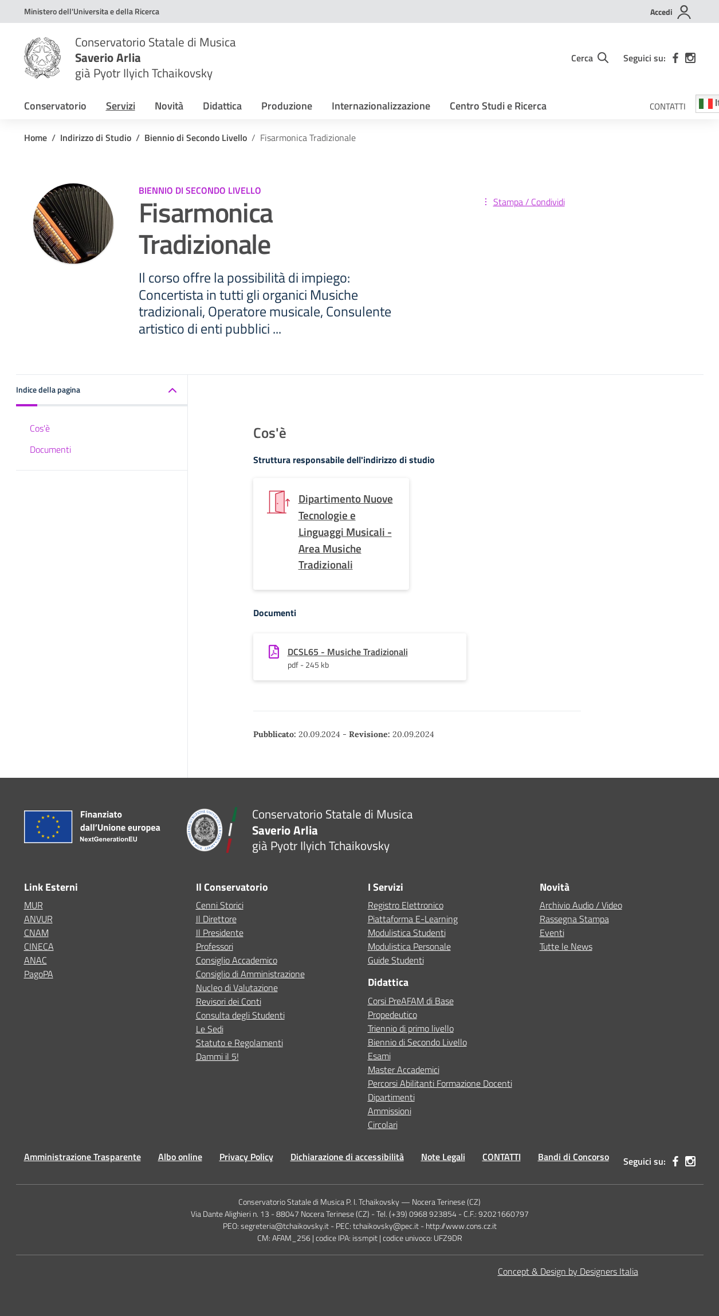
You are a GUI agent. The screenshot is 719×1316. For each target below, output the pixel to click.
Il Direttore (216, 919)
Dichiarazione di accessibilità (347, 1157)
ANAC (35, 960)
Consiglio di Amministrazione (250, 974)
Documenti (50, 449)
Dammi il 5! (217, 1056)
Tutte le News (566, 946)
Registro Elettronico (405, 905)
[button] (102, 390)
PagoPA (38, 974)
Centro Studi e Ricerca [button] (498, 105)
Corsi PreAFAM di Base (411, 1001)
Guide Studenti (396, 960)
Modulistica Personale (409, 946)
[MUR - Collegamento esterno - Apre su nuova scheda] (91, 11)
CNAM (36, 932)
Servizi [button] (120, 105)
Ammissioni (389, 1111)
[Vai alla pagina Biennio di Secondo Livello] (195, 137)
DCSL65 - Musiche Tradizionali (348, 652)
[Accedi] (671, 12)
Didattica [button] (222, 105)
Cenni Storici (219, 905)
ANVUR (38, 919)
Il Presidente (219, 932)
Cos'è (40, 428)
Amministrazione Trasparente (82, 1157)
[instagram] (690, 58)
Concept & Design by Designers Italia (568, 1271)
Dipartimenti (391, 1097)
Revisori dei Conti (228, 1001)
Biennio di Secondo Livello (417, 1042)
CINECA (39, 946)
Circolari (383, 1124)
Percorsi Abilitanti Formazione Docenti (440, 1083)
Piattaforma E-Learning (413, 919)
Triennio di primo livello (411, 1028)
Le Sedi (209, 1029)
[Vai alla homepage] (42, 58)
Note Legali (443, 1157)
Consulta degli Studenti (240, 1015)
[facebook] (675, 58)
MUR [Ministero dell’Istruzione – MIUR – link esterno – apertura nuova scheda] (33, 905)
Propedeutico (392, 1014)
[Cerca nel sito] (590, 57)
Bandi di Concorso (573, 1157)
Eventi (552, 932)
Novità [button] (169, 105)
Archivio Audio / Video (581, 905)
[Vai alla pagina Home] (35, 137)
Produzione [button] (286, 105)
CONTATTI (668, 106)
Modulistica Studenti (407, 932)
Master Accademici (403, 1069)
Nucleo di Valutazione (237, 987)
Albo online (180, 1157)
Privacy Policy (246, 1157)
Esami (379, 1056)
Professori (214, 946)
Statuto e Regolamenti (239, 1042)
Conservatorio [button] (55, 105)
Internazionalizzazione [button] (381, 105)
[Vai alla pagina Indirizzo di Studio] (95, 137)
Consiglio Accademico (236, 960)
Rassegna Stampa (574, 919)
